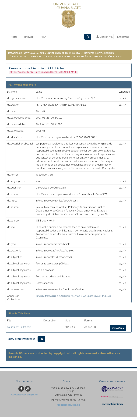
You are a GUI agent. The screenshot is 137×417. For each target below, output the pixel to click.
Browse (28, 36)
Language (123, 36)
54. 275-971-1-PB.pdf (19, 327)
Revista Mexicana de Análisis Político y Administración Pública (84, 56)
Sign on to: (104, 36)
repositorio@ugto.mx (68, 405)
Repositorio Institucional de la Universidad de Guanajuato (44, 53)
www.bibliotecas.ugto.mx (24, 395)
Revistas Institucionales (99, 53)
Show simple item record (21, 339)
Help (43, 36)
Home (14, 36)
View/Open (118, 328)
